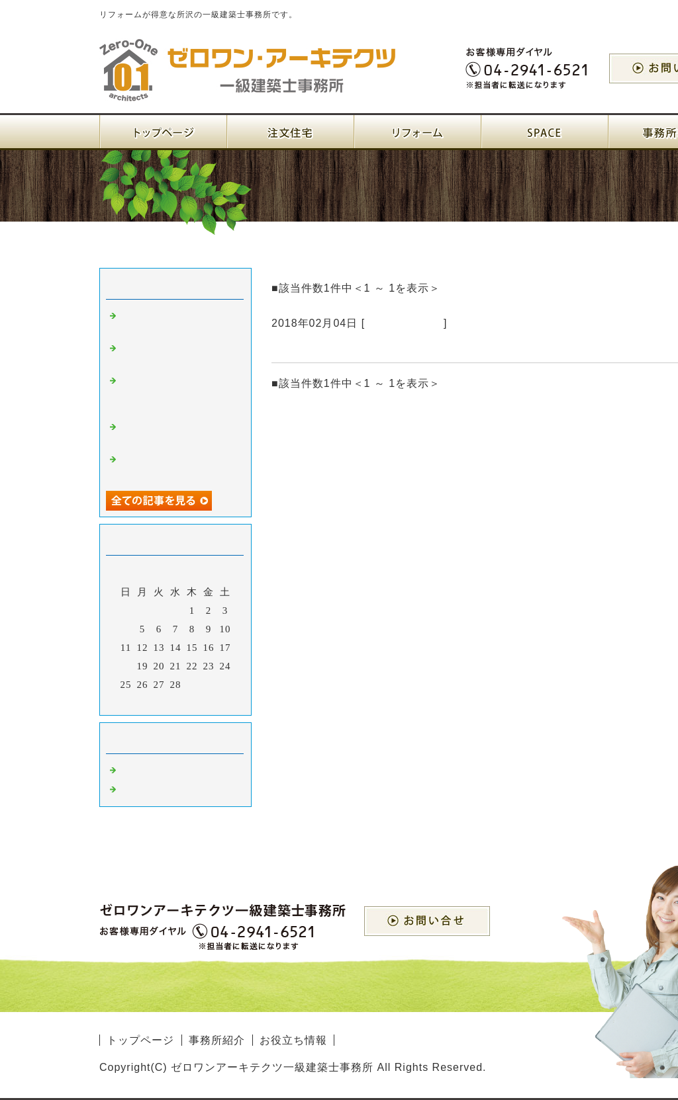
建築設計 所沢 (156, 770)
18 (126, 666)
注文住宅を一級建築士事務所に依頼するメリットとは (177, 393)
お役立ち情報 (293, 1040)
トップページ (140, 1040)
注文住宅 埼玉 (404, 323)
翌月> (203, 702)
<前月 (148, 702)
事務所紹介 (217, 1040)
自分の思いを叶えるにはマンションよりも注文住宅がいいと (441, 346)
